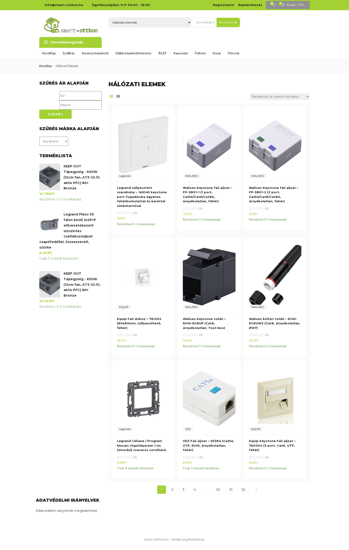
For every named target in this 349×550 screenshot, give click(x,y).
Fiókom (200, 53)
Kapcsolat (181, 53)
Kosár (217, 53)
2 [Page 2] (172, 490)
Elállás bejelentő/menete (133, 53)
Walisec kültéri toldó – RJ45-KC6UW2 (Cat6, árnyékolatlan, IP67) (274, 323)
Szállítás (69, 53)
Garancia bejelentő (95, 53)
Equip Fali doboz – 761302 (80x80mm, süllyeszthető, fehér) (139, 323)
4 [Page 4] (195, 490)
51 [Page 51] (231, 490)
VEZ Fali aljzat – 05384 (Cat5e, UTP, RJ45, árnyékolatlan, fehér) (208, 445)
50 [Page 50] (218, 490)
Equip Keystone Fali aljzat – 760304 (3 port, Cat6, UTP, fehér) (272, 445)
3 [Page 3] (183, 490)
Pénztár (233, 53)
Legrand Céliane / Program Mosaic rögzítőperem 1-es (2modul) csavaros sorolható (141, 445)
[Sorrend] (280, 96)
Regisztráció (223, 5)
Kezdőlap (49, 53)
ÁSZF (162, 53)
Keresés (228, 22)
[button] (294, 5)
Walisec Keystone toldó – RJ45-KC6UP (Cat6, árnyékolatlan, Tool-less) (204, 323)
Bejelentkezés (250, 5)
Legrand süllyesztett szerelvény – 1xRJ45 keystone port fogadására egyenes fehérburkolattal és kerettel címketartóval (142, 197)
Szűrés (55, 114)
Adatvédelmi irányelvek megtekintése (66, 511)
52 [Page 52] (243, 490)
